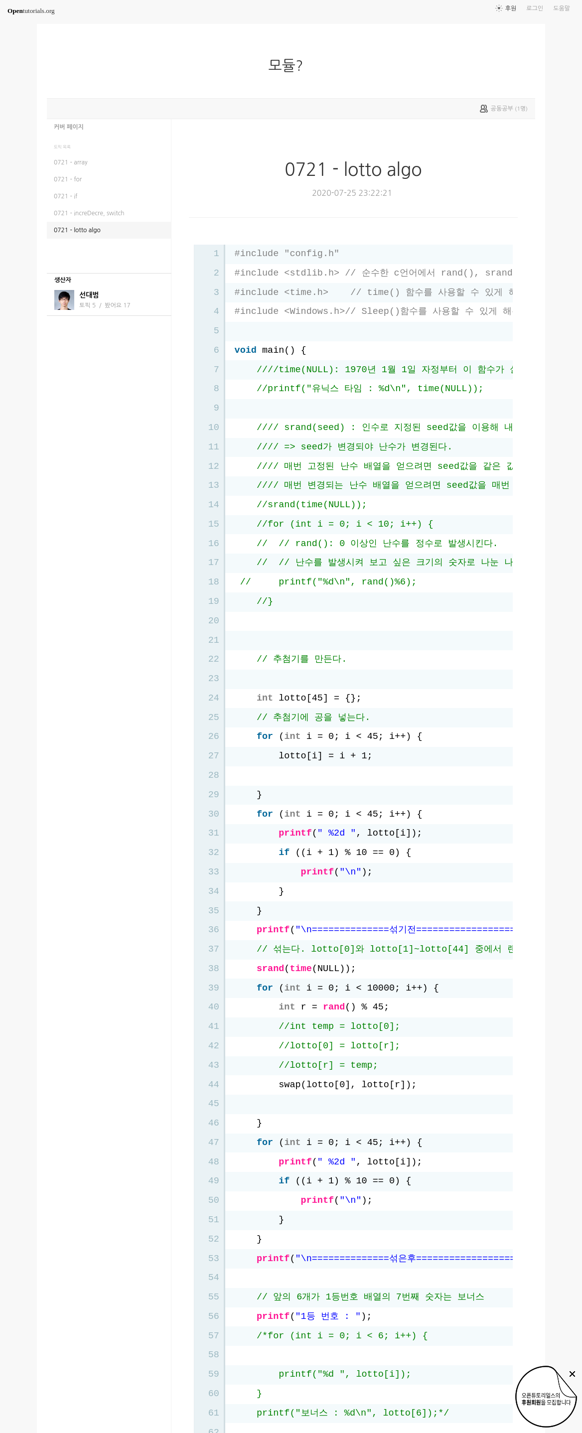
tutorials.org (31, 10)
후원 (511, 8)
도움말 (561, 8)
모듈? (290, 66)
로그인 (534, 8)
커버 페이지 (69, 127)
